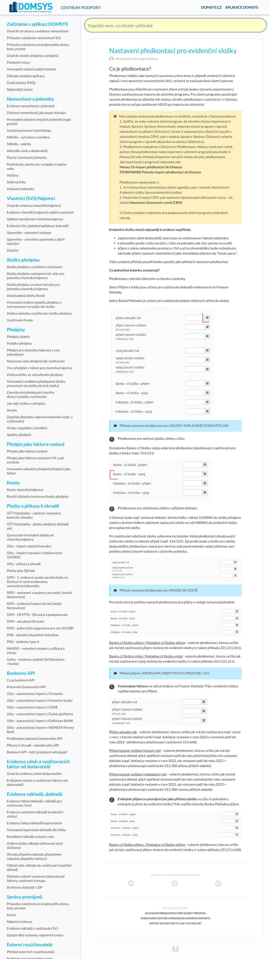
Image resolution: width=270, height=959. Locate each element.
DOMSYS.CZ (211, 7)
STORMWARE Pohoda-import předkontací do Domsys (160, 172)
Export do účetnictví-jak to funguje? (175, 923)
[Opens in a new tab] (175, 949)
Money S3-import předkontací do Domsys (151, 167)
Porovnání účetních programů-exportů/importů (175, 918)
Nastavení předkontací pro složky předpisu (175, 913)
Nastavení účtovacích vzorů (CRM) (156, 203)
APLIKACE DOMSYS (241, 7)
